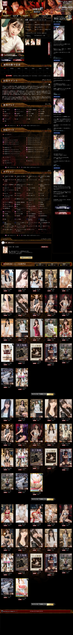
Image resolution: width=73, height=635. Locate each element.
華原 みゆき (65, 443)
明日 (52, 264)
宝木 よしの (6, 418)
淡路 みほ (65, 313)
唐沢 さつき (65, 289)
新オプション (65, 361)
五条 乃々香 (6, 289)
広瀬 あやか (21, 338)
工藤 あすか (6, 468)
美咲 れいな (21, 313)
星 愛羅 (50, 289)
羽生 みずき (6, 338)
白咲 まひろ (65, 338)
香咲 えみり (6, 313)
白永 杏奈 (36, 338)
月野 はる (36, 313)
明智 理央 (21, 289)
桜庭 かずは (50, 338)
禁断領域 (51, 363)
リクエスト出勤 (36, 361)
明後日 (64, 264)
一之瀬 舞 (36, 289)
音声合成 (22, 361)
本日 (40, 264)
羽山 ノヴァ (50, 313)
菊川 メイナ (6, 363)
